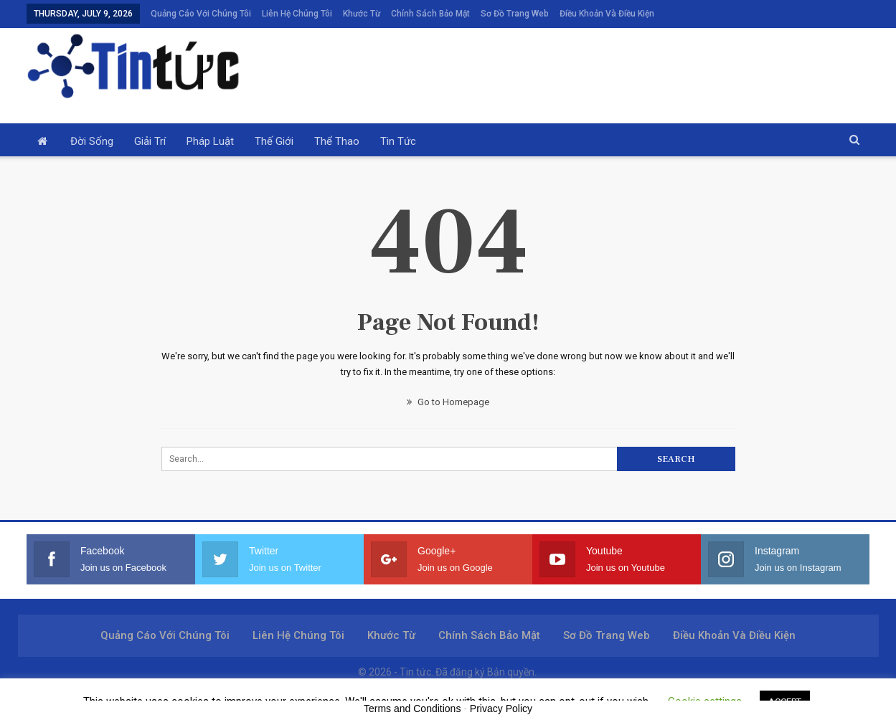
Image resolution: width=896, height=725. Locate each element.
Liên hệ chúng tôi (297, 14)
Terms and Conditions (412, 708)
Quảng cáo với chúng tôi (201, 14)
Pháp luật (210, 141)
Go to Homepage (448, 402)
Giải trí (150, 141)
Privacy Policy (501, 708)
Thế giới (274, 141)
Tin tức (398, 141)
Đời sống (91, 141)
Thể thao (336, 141)
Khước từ (361, 14)
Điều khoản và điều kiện (607, 14)
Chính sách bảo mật (430, 14)
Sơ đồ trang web (515, 14)
